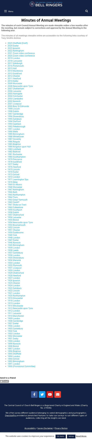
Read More (81, 436)
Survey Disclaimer (45, 428)
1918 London (14, 300)
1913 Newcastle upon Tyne (20, 308)
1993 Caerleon (14, 124)
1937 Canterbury (15, 253)
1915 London (14, 303)
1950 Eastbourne (15, 232)
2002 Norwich (14, 101)
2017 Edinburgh (15, 63)
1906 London (14, 326)
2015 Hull (12, 68)
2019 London (14, 58)
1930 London (14, 270)
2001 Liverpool (14, 104)
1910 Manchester (16, 316)
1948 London (14, 237)
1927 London (14, 278)
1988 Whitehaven (16, 136)
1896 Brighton (14, 351)
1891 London (14, 364)
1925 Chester (14, 283)
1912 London (14, 311)
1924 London (14, 285)
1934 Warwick (14, 260)
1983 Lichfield (14, 149)
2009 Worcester (15, 83)
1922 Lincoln (14, 290)
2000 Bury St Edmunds (18, 106)
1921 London (14, 293)
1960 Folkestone (15, 207)
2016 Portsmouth (16, 66)
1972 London (14, 177)
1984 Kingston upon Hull (19, 146)
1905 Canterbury (15, 328)
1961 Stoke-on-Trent (17, 204)
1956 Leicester (14, 217)
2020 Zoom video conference (21, 55)
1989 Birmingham (16, 134)
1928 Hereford (14, 275)
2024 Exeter (13, 45)
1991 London (14, 129)
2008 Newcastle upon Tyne (20, 86)
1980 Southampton (17, 157)
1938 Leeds (13, 250)
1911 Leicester (14, 313)
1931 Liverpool (14, 268)
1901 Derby (13, 338)
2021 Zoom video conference (21, 53)
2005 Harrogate (15, 93)
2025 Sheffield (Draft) (18, 43)
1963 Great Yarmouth (18, 199)
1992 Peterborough (16, 126)
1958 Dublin (13, 212)
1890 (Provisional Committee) (21, 366)
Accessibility (30, 428)
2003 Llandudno (15, 98)
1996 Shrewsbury (16, 116)
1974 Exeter (13, 172)
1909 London (14, 318)
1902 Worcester (15, 336)
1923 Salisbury (15, 288)
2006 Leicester (14, 91)
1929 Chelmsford (16, 273)
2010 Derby (13, 81)
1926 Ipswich (14, 280)
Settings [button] (71, 436)
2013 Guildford (15, 73)
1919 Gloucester (15, 298)
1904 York (12, 331)
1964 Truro (13, 197)
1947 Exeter (13, 240)
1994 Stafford (14, 121)
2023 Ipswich (14, 48)
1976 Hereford (14, 167)
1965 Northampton (16, 194)
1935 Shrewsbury (16, 258)
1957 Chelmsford (16, 215)
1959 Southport (15, 210)
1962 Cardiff (13, 202)
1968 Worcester (15, 187)
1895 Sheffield (14, 353)
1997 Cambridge (15, 114)
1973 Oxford (13, 174)
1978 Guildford (15, 162)
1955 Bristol (13, 220)
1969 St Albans (15, 184)
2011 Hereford (14, 78)
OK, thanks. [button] (60, 436)
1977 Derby (13, 164)
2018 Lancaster (15, 61)
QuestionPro (10, 415)
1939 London (14, 248)
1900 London (14, 341)
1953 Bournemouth (17, 225)
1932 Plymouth (15, 265)
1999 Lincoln (14, 109)
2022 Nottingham (16, 50)
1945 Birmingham (16, 245)
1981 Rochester (15, 154)
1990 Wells (13, 131)
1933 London (14, 263)
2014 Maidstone (15, 71)
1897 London (14, 348)
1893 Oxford (13, 359)
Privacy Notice (61, 428)
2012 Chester (14, 76)
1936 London (14, 255)
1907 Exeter (13, 323)
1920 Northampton (16, 295)
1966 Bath (12, 192)
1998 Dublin (13, 111)
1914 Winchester (15, 306)
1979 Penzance (15, 159)
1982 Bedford (14, 151)
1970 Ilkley (13, 182)
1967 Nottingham (16, 189)
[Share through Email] (4, 381)
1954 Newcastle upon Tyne (20, 222)
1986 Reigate (14, 141)
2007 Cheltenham (16, 88)
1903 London (14, 333)
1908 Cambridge (15, 321)
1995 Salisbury (15, 119)
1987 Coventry (14, 139)
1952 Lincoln (14, 227)
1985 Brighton (14, 144)
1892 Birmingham (16, 361)
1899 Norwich (14, 343)
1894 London (14, 356)
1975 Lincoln (14, 169)
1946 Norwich (14, 242)
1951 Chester (14, 230)
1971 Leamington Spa (18, 179)
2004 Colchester (15, 96)
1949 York (12, 235)
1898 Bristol (13, 346)
